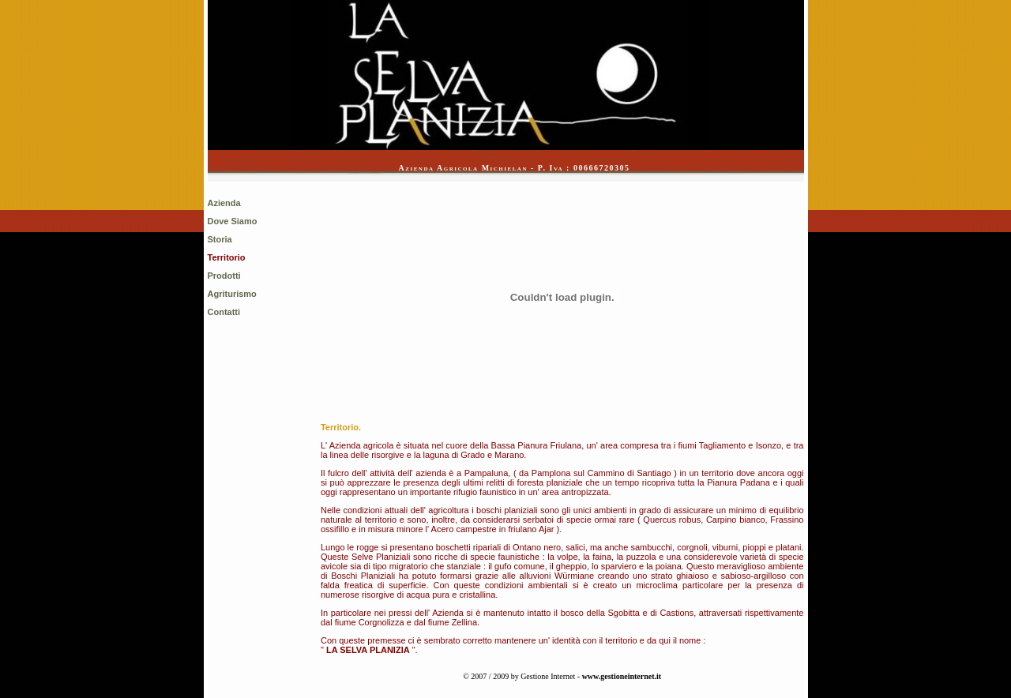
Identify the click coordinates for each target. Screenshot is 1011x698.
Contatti (224, 312)
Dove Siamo (232, 221)
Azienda (224, 203)
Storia (220, 239)
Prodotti (224, 275)
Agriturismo (232, 293)
